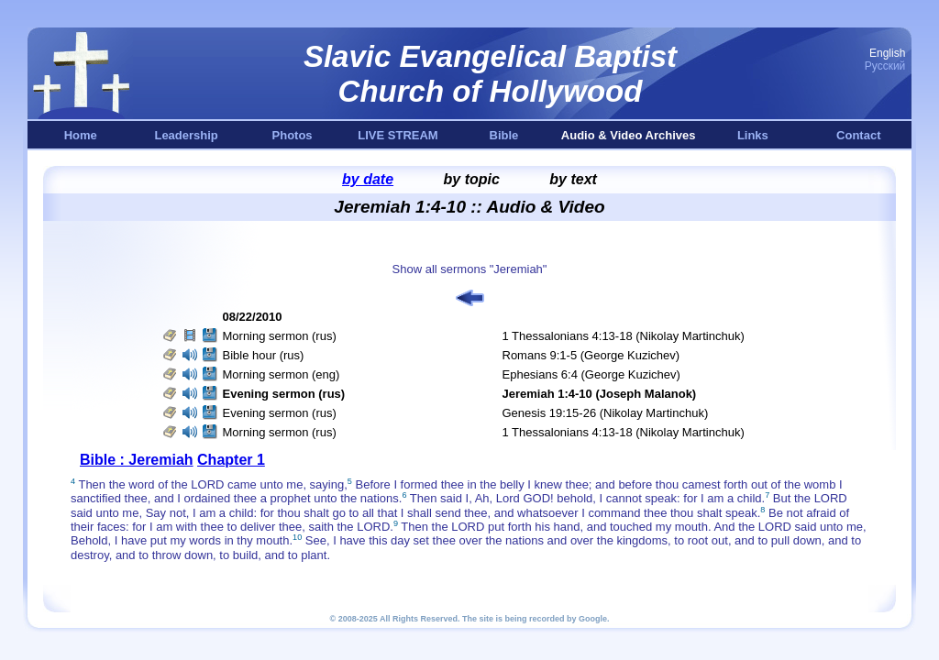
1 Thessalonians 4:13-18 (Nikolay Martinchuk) (624, 336)
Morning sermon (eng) (281, 374)
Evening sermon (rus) (280, 413)
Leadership (185, 135)
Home (80, 135)
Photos (292, 135)
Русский (885, 66)
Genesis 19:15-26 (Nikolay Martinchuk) (606, 413)
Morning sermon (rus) (280, 336)
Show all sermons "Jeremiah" (469, 269)
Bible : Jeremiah (136, 460)
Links (752, 135)
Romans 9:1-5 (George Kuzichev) (591, 355)
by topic (472, 179)
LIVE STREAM (397, 135)
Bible (504, 135)
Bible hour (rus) (263, 355)
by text (573, 179)
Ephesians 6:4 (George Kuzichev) (591, 374)
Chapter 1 (231, 460)
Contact (858, 135)
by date (367, 179)
